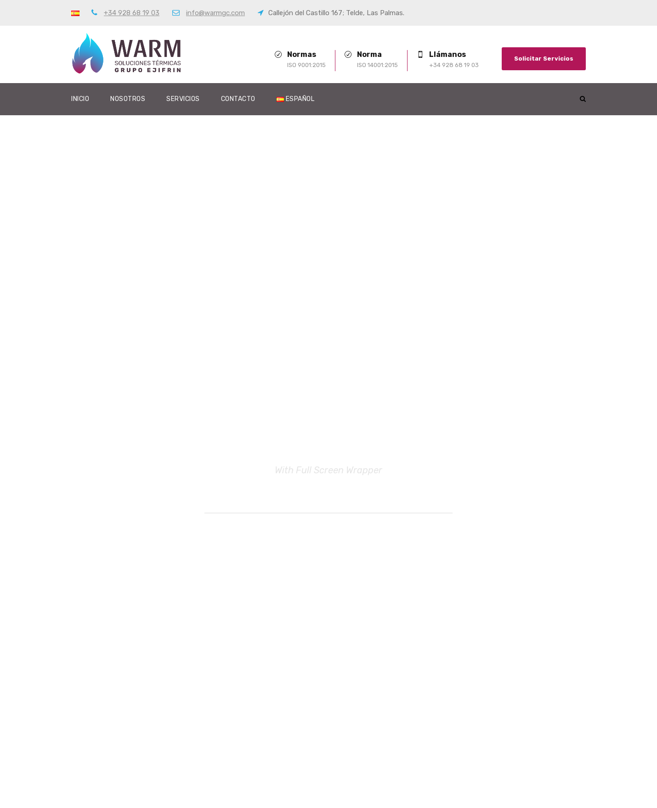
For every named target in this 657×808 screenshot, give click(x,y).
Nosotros (127, 99)
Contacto (238, 99)
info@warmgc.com (215, 13)
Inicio (80, 99)
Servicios (183, 99)
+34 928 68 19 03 (131, 13)
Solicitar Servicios (543, 58)
